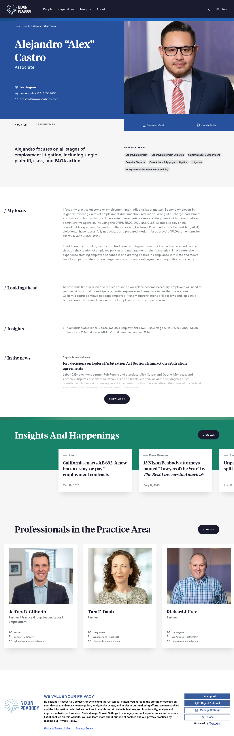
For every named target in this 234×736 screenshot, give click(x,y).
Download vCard (153, 125)
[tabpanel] (117, 274)
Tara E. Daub (101, 611)
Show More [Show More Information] (117, 399)
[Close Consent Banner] (207, 717)
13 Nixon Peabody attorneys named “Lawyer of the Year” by (174, 468)
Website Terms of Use (57, 728)
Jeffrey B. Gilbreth (27, 611)
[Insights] (85, 9)
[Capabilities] (66, 9)
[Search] (208, 9)
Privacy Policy (84, 728)
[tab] (20, 125)
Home (17, 26)
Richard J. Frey (182, 611)
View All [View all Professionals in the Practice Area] (209, 529)
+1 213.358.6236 (46, 93)
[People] (47, 9)
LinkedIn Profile (206, 125)
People (26, 26)
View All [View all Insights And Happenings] (209, 434)
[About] (101, 9)
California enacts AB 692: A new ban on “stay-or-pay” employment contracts (95, 468)
